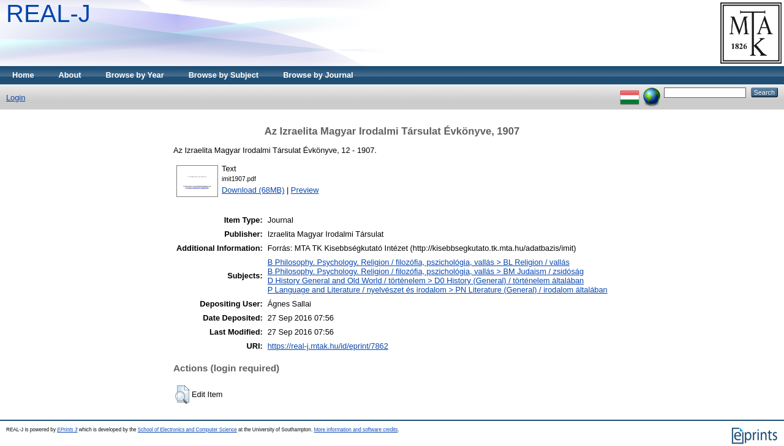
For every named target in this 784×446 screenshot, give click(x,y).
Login (15, 97)
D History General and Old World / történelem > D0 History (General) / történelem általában (426, 280)
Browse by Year (135, 75)
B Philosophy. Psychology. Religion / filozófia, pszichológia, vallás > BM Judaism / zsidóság (426, 271)
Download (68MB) (253, 190)
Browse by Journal (318, 75)
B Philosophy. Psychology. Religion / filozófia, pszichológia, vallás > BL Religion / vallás (419, 262)
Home (23, 75)
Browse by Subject (224, 75)
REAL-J (48, 13)
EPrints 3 (67, 430)
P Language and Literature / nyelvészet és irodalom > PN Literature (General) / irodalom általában (438, 289)
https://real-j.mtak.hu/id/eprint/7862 (328, 346)
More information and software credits (356, 430)
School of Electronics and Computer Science (187, 430)
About (70, 75)
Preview (305, 190)
